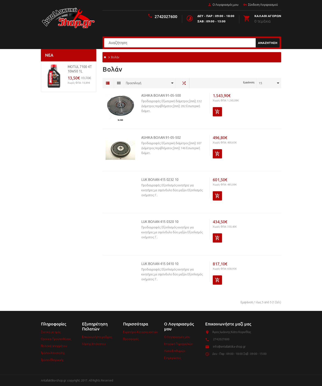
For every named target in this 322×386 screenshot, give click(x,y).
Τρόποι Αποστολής (53, 353)
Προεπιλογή (133, 83)
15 (260, 83)
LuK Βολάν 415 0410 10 (159, 264)
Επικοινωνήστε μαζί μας (97, 337)
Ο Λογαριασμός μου (222, 5)
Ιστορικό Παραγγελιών (178, 344)
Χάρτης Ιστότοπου (94, 344)
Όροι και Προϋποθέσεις (56, 339)
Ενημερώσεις (172, 358)
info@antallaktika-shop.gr (229, 346)
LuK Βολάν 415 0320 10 (159, 221)
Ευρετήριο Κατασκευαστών (140, 332)
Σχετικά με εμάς (51, 332)
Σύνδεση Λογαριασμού (259, 5)
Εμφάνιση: (249, 82)
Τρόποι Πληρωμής (52, 360)
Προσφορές (131, 339)
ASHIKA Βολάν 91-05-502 (161, 137)
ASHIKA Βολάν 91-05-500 (161, 95)
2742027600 (166, 16)
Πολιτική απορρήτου (54, 346)
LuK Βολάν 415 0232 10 (159, 179)
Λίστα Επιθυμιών (174, 351)
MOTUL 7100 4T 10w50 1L (80, 69)
